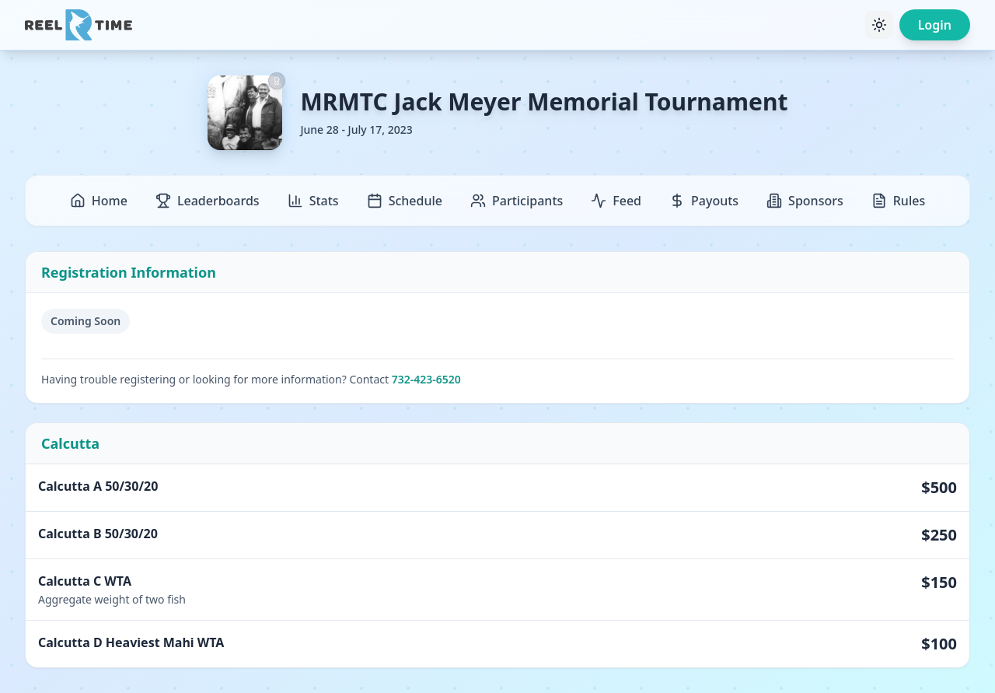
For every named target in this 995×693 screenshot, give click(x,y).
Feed (616, 200)
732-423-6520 (426, 379)
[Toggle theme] (879, 25)
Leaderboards (207, 200)
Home (98, 200)
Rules (898, 200)
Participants (516, 200)
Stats (313, 200)
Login (934, 24)
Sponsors (804, 200)
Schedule (404, 200)
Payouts (703, 200)
